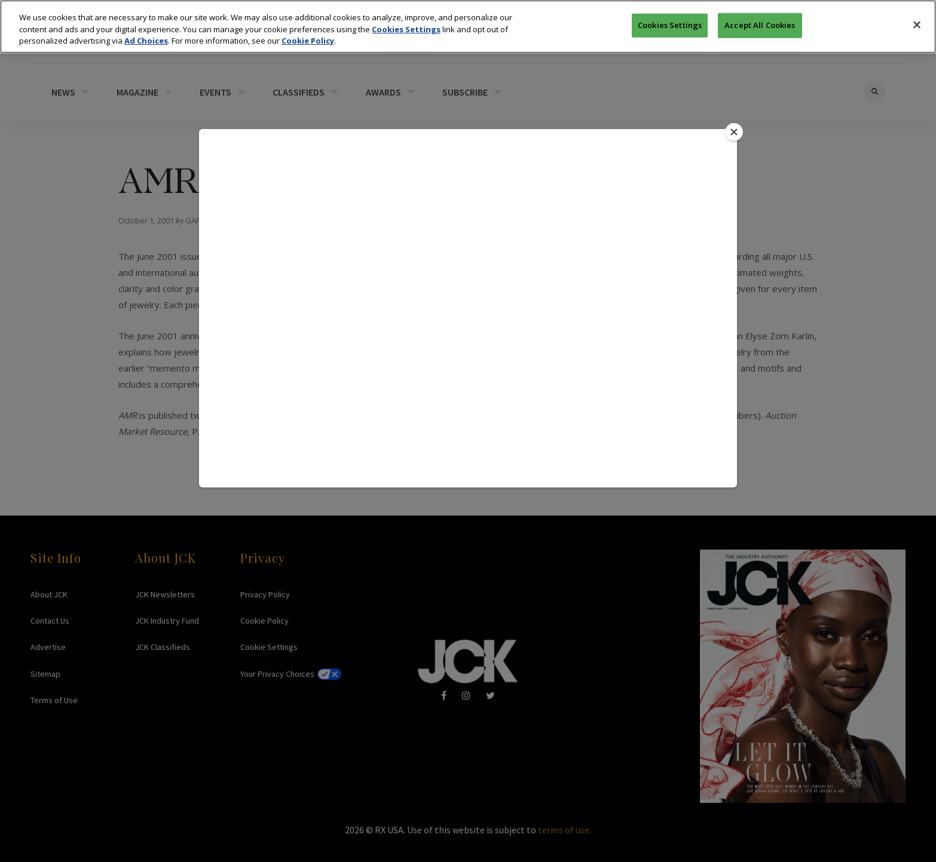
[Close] (917, 23)
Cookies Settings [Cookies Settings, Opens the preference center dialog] (670, 22)
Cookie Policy (308, 38)
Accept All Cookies (759, 22)
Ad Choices (146, 38)
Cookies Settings (406, 27)
